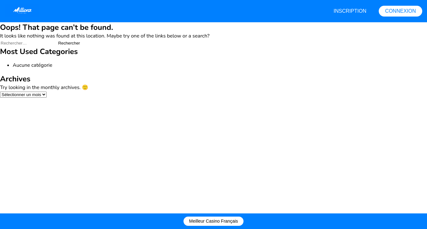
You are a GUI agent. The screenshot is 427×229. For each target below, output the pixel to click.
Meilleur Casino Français (213, 221)
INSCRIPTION (350, 11)
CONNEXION (400, 11)
